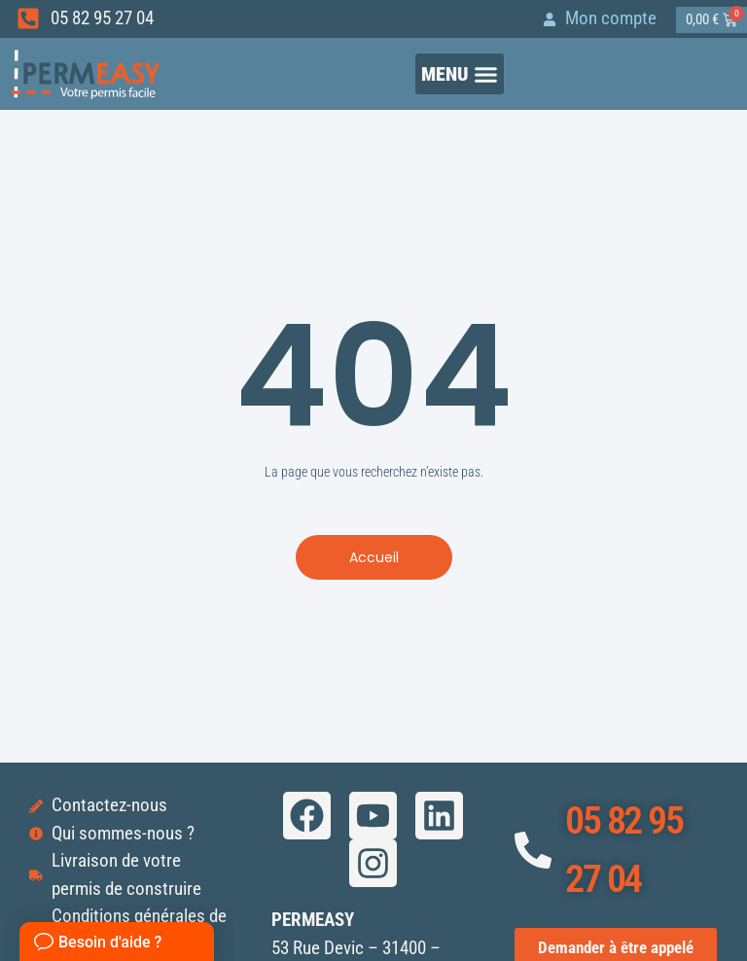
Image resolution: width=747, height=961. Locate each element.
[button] (460, 74)
